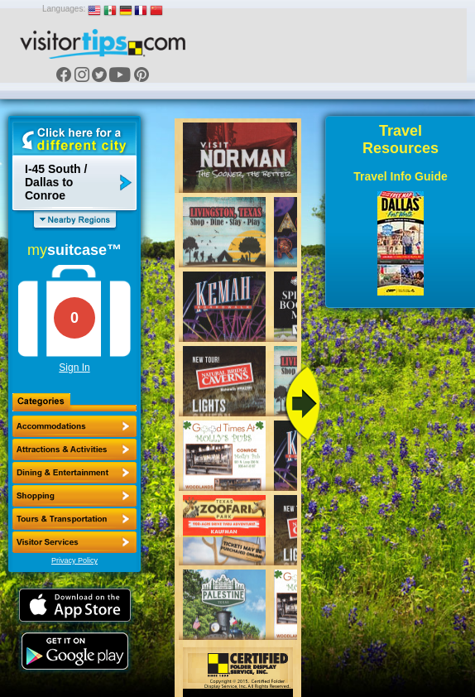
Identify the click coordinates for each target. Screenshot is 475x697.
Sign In (74, 367)
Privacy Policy (74, 560)
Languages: (63, 8)
